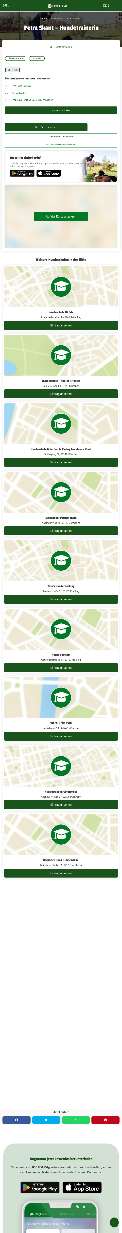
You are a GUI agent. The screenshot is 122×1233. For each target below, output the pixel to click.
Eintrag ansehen (61, 325)
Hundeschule (12, 70)
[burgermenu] (6, 5)
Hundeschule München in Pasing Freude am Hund (61, 449)
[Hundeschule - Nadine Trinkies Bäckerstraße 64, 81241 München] (61, 366)
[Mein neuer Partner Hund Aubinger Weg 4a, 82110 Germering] (61, 503)
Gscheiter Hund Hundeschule (61, 860)
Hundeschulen (57, 18)
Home (44, 18)
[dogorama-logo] (58, 5)
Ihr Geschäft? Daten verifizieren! (61, 144)
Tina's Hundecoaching (61, 586)
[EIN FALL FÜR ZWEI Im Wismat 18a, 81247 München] (61, 708)
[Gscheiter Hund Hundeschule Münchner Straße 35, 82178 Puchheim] (61, 845)
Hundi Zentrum (61, 655)
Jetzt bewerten (61, 46)
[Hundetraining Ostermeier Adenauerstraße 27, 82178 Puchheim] (61, 777)
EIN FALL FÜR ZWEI (61, 723)
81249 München (73, 18)
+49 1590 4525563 (22, 85)
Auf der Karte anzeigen (61, 216)
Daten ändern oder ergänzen (61, 136)
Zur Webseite (19, 93)
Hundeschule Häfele (61, 312)
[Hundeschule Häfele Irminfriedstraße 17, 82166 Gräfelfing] (61, 298)
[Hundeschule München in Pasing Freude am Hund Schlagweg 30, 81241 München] (61, 435)
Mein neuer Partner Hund (61, 518)
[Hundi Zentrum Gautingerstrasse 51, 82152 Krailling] (61, 640)
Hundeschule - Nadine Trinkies (61, 381)
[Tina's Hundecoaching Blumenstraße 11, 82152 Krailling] (61, 571)
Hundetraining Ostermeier (61, 791)
